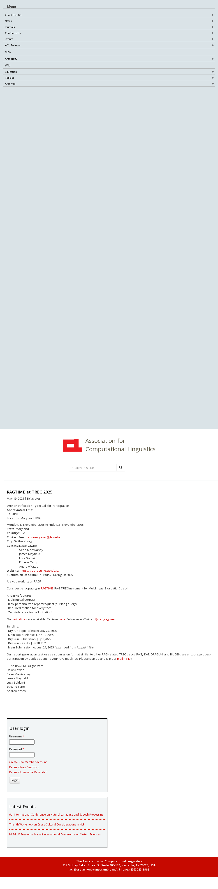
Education (11, 71)
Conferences (13, 33)
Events (9, 39)
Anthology (11, 59)
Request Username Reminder (28, 776)
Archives (10, 84)
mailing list (124, 663)
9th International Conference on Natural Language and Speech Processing (56, 819)
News (8, 21)
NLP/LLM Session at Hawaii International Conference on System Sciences (55, 838)
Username (17, 740)
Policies (9, 78)
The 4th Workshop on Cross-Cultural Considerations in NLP (47, 828)
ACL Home (71, 450)
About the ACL (13, 15)
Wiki (8, 65)
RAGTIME (47, 592)
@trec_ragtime (105, 623)
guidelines (20, 623)
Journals (10, 27)
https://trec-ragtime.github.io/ (40, 575)
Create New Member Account (28, 766)
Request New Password (24, 771)
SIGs (8, 52)
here (62, 623)
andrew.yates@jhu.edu (44, 541)
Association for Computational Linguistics (120, 449)
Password (16, 753)
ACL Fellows (13, 45)
